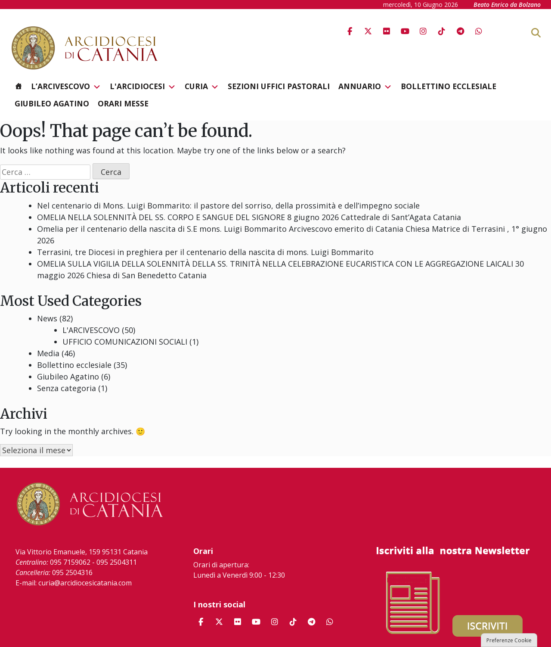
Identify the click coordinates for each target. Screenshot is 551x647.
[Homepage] (18, 86)
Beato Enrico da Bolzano (507, 4)
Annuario (365, 86)
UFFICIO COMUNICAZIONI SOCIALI (124, 341)
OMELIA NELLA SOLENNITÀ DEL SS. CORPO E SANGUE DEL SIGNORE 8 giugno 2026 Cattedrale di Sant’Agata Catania (249, 217)
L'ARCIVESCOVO (91, 330)
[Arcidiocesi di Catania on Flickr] (386, 31)
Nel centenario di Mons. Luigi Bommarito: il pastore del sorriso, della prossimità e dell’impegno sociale (228, 205)
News (47, 318)
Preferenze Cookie (509, 640)
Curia (202, 86)
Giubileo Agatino (52, 103)
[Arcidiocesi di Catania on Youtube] (405, 31)
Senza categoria (66, 388)
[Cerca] (549, 32)
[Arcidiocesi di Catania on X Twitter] (368, 31)
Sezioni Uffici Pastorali (279, 86)
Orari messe (123, 103)
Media (48, 353)
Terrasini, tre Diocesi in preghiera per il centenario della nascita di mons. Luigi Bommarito (205, 252)
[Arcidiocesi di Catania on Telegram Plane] (460, 31)
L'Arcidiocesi (143, 86)
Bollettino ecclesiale (448, 86)
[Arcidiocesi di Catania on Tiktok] (441, 31)
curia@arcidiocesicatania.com (85, 583)
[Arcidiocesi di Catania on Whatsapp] (478, 31)
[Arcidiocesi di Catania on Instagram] (423, 31)
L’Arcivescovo (66, 86)
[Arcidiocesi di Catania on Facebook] (349, 31)
